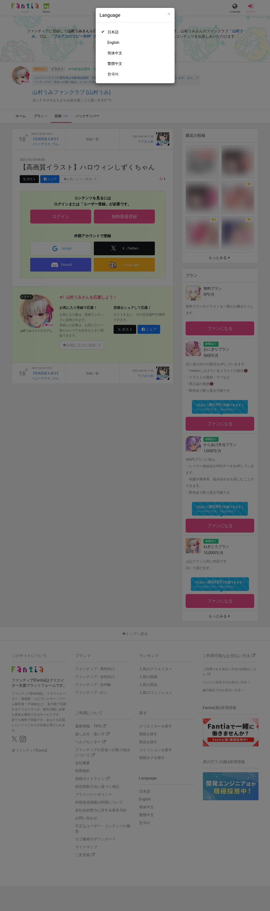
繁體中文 (115, 63)
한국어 (113, 74)
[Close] (168, 14)
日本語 (113, 32)
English (113, 42)
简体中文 (115, 53)
